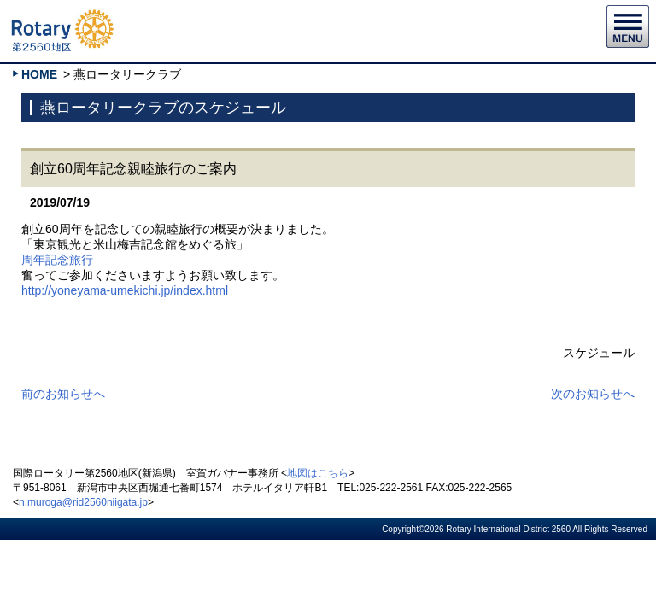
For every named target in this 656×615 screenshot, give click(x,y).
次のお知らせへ (593, 394)
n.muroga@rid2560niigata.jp (83, 502)
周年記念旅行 (57, 259)
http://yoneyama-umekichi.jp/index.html (124, 290)
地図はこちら (317, 473)
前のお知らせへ (63, 394)
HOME (39, 74)
